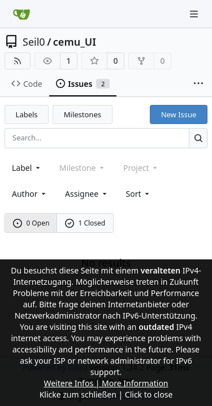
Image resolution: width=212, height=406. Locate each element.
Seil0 (34, 41)
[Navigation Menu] (195, 14)
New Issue (179, 114)
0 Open (31, 223)
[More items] (198, 84)
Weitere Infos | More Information (106, 383)
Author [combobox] (29, 193)
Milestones (82, 114)
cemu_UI (74, 41)
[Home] (21, 14)
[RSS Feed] (18, 60)
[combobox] (27, 167)
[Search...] (198, 138)
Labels (27, 114)
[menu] (139, 193)
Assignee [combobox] (87, 193)
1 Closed (85, 223)
